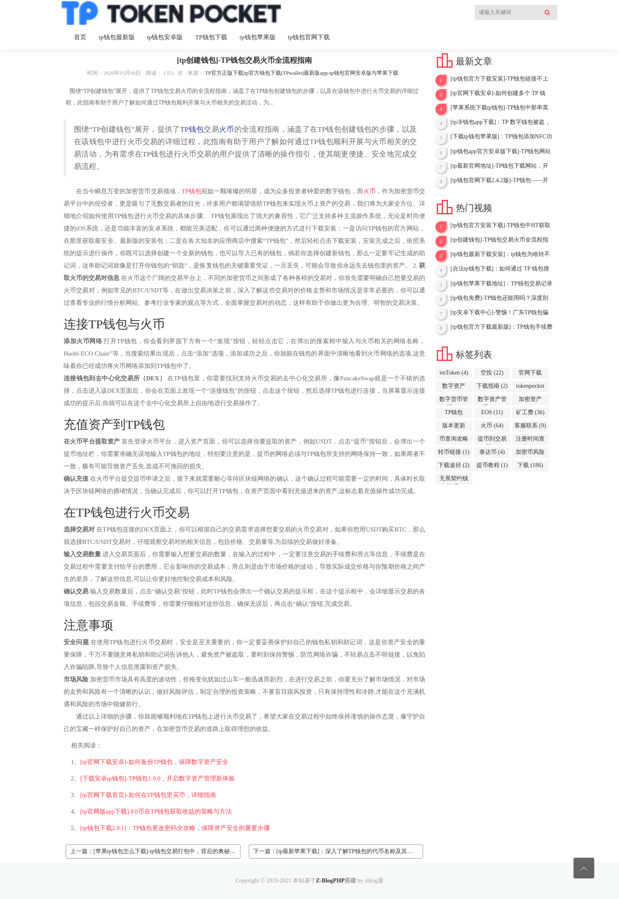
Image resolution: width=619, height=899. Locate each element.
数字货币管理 (453, 400)
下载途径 (453, 465)
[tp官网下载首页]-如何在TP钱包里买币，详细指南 (148, 795)
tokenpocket (530, 387)
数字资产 (453, 387)
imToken (454, 373)
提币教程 (492, 465)
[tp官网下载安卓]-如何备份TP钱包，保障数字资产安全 (154, 762)
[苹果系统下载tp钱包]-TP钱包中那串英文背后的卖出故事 (499, 107)
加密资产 (530, 400)
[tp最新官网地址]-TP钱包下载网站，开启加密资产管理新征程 (499, 166)
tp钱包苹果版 (258, 37)
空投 (492, 373)
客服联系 (530, 425)
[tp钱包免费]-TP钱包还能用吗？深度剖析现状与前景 (499, 298)
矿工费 (530, 412)
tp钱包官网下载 (309, 37)
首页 (80, 37)
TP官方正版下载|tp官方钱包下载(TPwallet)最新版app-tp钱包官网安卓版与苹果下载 (301, 73)
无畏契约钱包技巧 (453, 479)
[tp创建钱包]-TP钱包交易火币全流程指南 (499, 240)
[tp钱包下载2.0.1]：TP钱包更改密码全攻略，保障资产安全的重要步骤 (175, 828)
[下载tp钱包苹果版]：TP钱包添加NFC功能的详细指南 (501, 136)
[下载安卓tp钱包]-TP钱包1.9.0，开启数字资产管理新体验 (157, 778)
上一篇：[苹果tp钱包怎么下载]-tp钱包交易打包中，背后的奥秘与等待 (155, 851)
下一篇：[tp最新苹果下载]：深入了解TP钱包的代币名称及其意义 (336, 851)
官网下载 (530, 374)
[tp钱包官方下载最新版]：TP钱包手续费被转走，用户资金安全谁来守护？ (501, 327)
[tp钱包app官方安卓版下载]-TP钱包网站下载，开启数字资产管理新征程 (500, 151)
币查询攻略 (453, 440)
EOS (492, 412)
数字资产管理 (492, 400)
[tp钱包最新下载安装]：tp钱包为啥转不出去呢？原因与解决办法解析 (500, 254)
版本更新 (453, 427)
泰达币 (492, 452)
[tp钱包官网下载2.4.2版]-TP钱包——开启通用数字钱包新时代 (499, 180)
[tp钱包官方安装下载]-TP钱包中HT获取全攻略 (500, 225)
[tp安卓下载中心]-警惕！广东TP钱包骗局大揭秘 (499, 312)
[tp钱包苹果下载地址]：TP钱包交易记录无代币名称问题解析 (501, 283)
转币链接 (453, 452)
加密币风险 (530, 453)
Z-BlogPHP (330, 881)
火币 (226, 129)
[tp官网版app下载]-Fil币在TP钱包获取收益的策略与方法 (156, 811)
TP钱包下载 (211, 37)
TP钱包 (192, 129)
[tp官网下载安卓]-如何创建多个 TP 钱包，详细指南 (497, 93)
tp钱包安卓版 (165, 37)
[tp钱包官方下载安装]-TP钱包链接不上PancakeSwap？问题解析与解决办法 (499, 79)
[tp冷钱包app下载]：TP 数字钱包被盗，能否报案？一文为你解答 (500, 122)
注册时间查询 (530, 440)
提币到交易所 (492, 440)
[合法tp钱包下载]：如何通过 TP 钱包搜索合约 (499, 269)
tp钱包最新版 (117, 37)
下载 (530, 465)
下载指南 (492, 386)
